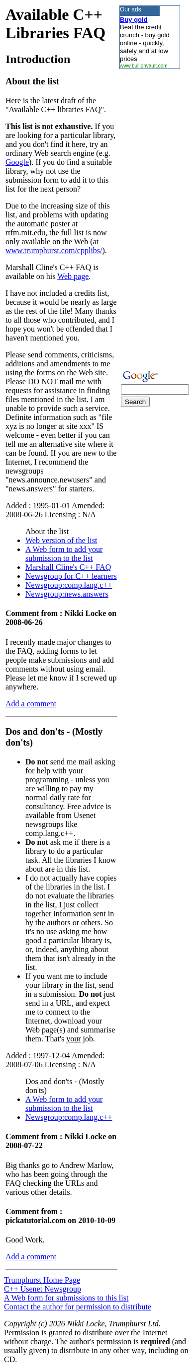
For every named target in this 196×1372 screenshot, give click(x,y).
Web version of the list (61, 540)
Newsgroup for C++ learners (71, 576)
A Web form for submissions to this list (66, 1298)
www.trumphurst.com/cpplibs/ (53, 250)
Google (17, 162)
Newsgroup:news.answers (66, 594)
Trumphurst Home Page (42, 1280)
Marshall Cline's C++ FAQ (68, 567)
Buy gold (134, 19)
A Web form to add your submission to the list (63, 553)
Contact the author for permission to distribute (77, 1307)
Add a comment (30, 703)
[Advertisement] (149, 218)
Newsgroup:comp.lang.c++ (68, 585)
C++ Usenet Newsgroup (42, 1289)
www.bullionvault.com (144, 66)
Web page (73, 276)
